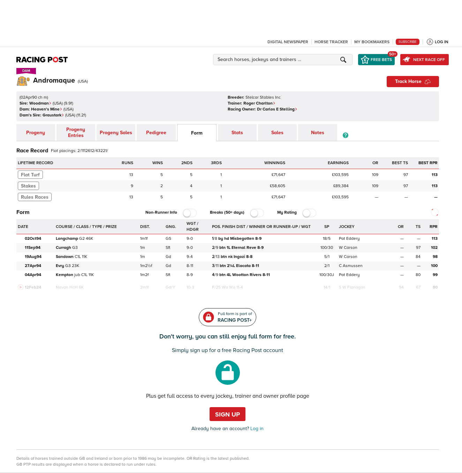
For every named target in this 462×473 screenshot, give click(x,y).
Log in (256, 429)
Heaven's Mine (46, 109)
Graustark (53, 115)
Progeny (35, 133)
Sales (277, 133)
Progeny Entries (75, 132)
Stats (237, 133)
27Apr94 (33, 265)
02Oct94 (33, 238)
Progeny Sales (116, 133)
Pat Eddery (349, 238)
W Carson (348, 247)
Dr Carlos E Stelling (277, 109)
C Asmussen (351, 265)
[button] (284, 59)
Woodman (40, 103)
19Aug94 (33, 256)
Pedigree (156, 133)
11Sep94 (32, 247)
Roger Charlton (259, 103)
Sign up (227, 414)
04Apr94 (33, 274)
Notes (317, 133)
